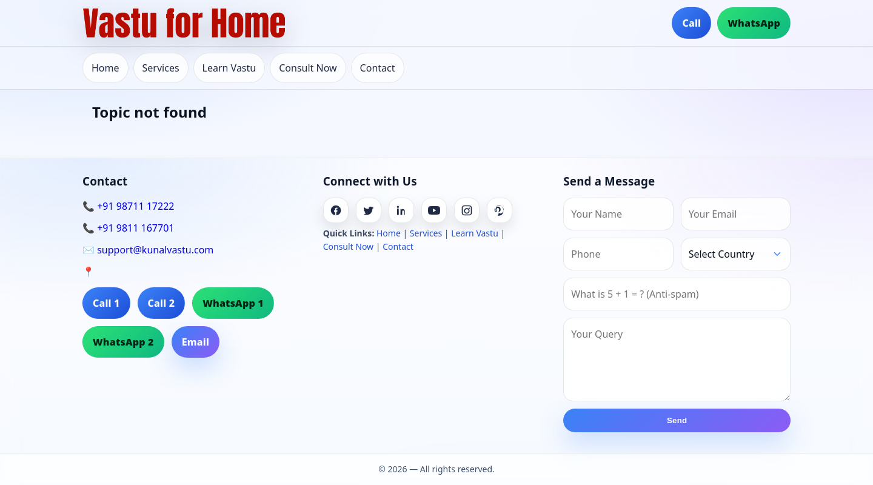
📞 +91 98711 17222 (128, 206)
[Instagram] (467, 210)
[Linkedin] (401, 210)
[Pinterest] (499, 210)
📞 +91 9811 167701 (128, 228)
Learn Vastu (229, 68)
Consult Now (307, 68)
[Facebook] (336, 210)
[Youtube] (434, 210)
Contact (377, 68)
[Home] (184, 23)
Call (691, 23)
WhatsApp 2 (123, 342)
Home (105, 68)
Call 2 (161, 303)
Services (160, 68)
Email (195, 342)
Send (677, 420)
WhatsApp (754, 23)
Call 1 (106, 303)
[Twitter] (368, 210)
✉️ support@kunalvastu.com (147, 249)
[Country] (736, 254)
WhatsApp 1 (233, 303)
